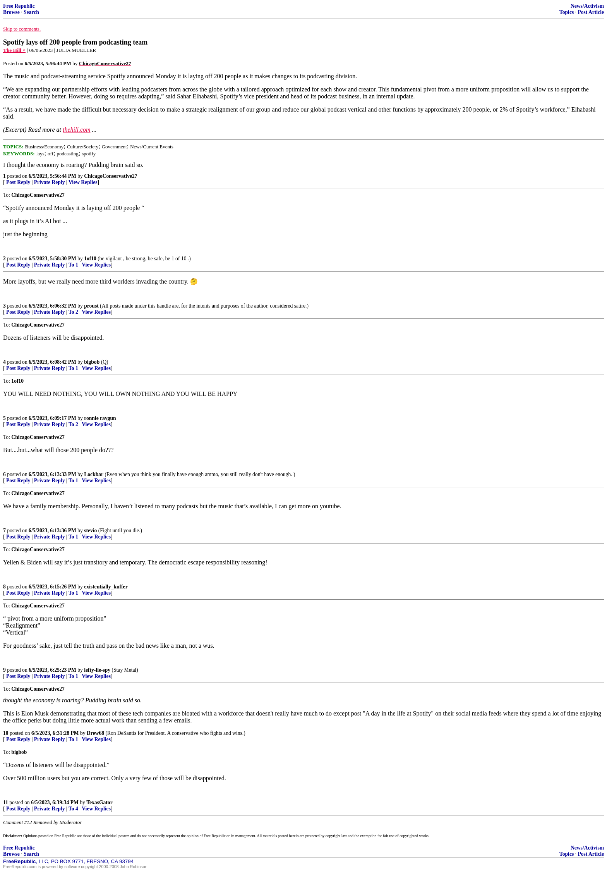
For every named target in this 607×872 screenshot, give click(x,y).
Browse (11, 12)
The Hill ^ (14, 50)
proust (91, 306)
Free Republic (19, 6)
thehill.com (77, 129)
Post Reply (18, 182)
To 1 (73, 265)
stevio (90, 530)
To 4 (73, 809)
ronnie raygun (100, 418)
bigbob (91, 362)
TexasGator (99, 802)
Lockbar (93, 474)
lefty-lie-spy (97, 670)
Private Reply (49, 182)
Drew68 (95, 733)
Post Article (591, 12)
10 (6, 733)
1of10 (90, 258)
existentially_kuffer (106, 587)
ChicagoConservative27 (110, 176)
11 (5, 802)
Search (31, 12)
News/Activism (587, 6)
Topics (566, 12)
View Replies (83, 182)
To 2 (73, 312)
